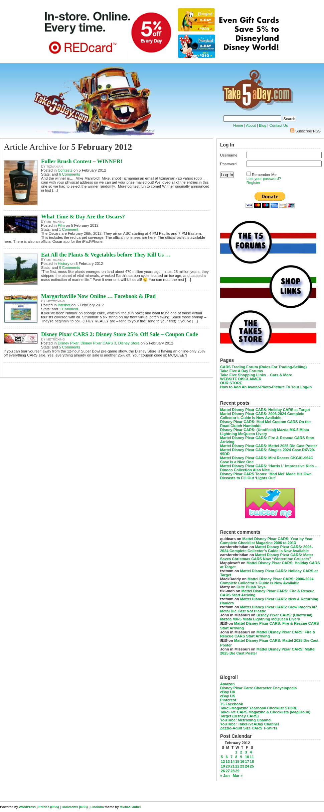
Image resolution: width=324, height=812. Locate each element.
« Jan (225, 776)
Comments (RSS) (74, 807)
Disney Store (129, 343)
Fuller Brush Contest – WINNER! (82, 161)
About (251, 125)
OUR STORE (231, 383)
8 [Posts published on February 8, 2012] (236, 757)
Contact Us (278, 125)
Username (228, 155)
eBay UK (227, 692)
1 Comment (68, 229)
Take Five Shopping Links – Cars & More (256, 375)
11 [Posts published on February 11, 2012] (252, 757)
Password (228, 164)
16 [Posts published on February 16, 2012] (242, 761)
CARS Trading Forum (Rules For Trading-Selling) (263, 367)
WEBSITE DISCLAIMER (241, 379)
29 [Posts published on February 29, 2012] (237, 771)
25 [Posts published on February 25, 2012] (252, 766)
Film (61, 225)
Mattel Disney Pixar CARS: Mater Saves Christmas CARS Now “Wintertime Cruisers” (266, 557)
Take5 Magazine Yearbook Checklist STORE (259, 708)
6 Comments (69, 174)
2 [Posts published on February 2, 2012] (241, 752)
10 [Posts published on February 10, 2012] (247, 757)
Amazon (227, 684)
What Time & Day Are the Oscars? (83, 216)
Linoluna (97, 807)
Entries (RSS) (48, 807)
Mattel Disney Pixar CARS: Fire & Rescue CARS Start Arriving (267, 634)
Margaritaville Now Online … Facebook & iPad (98, 296)
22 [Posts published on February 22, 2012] (237, 766)
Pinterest (228, 700)
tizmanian (54, 166)
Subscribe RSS (308, 131)
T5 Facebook (231, 704)
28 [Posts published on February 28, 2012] (232, 771)
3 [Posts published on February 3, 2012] (246, 752)
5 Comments (69, 347)
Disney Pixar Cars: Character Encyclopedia (258, 688)
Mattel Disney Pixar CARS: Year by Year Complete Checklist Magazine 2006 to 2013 (266, 541)
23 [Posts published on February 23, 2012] (242, 766)
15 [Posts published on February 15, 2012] (237, 761)
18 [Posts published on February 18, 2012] (252, 761)
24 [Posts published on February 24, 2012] (247, 766)
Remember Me (264, 175)
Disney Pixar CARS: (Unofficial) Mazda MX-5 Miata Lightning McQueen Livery (264, 432)
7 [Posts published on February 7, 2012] (231, 757)
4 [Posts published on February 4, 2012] (251, 752)
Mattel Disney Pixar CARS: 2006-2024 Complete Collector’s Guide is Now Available (262, 416)
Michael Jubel (130, 807)
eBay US (227, 696)
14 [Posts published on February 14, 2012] (232, 761)
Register (254, 183)
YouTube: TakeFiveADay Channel (249, 724)
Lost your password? (264, 179)
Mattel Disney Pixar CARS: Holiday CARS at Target (265, 410)
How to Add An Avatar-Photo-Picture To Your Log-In (266, 387)
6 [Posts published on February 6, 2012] (226, 757)
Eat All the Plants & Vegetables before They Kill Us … (106, 254)
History (63, 264)
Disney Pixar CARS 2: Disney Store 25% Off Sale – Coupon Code (119, 334)
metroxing (55, 221)
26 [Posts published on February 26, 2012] (223, 771)
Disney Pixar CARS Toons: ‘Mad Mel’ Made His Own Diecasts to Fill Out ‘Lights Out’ (266, 476)
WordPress (27, 807)
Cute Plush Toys (251, 587)
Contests (65, 170)
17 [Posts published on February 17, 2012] (247, 761)
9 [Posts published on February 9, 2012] (241, 757)
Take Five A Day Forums (241, 371)
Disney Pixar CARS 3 (98, 343)
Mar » (237, 776)
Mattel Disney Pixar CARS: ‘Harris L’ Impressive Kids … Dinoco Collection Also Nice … (269, 468)
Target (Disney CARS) (239, 716)
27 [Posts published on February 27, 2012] (227, 771)
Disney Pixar (68, 343)
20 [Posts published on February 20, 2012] (227, 766)
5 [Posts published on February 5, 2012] (222, 757)
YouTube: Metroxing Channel (246, 720)
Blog (262, 125)
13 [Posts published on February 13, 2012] (227, 761)
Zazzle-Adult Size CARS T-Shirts (248, 728)
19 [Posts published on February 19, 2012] (223, 766)
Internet (64, 305)
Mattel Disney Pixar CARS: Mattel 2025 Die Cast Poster (268, 446)
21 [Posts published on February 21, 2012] (232, 766)
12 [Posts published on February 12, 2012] (223, 761)
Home (238, 125)
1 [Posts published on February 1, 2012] (236, 752)
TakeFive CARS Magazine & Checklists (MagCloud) (265, 712)
